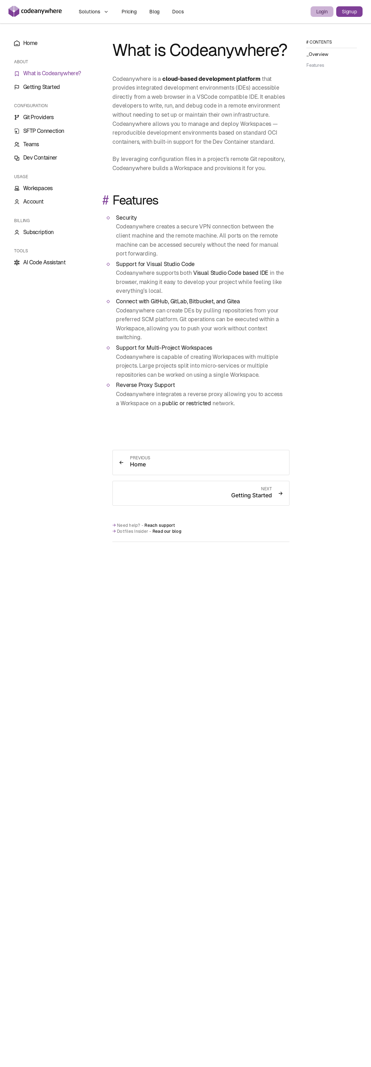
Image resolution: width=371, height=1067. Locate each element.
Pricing (130, 11)
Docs (177, 11)
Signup (349, 11)
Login (322, 11)
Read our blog (166, 531)
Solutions (94, 11)
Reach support (159, 525)
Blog (155, 11)
